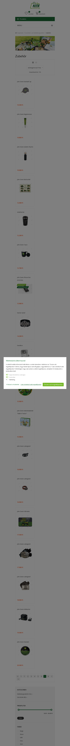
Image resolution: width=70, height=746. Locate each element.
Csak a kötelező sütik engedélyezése (31, 384)
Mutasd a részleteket (12, 384)
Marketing (12, 380)
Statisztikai (12, 377)
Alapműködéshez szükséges (17, 375)
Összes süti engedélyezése (53, 385)
